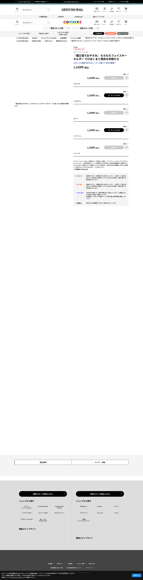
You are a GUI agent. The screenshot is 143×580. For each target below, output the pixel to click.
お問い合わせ (91, 563)
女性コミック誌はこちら (100, 494)
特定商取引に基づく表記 (57, 567)
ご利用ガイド (112, 2)
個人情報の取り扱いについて (74, 567)
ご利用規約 (70, 563)
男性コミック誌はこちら (43, 494)
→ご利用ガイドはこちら (80, 169)
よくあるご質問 (123, 2)
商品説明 (43, 462)
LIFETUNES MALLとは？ (71, 2)
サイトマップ (89, 567)
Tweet (75, 47)
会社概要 (50, 563)
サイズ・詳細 (100, 462)
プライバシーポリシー (17, 577)
